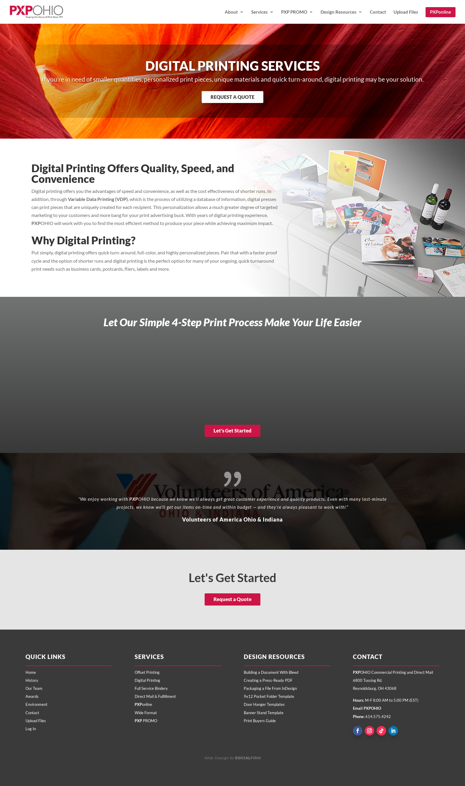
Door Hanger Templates (264, 704)
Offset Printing (147, 672)
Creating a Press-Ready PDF (268, 680)
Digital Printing (147, 680)
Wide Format (146, 712)
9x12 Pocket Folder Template (269, 696)
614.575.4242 (378, 716)
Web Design (216, 757)
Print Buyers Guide (260, 720)
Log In (31, 728)
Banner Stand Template (264, 712)
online (143, 704)
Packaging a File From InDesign (270, 688)
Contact (378, 12)
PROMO (146, 720)
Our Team (34, 688)
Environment (36, 704)
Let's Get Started (232, 430)
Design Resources (338, 12)
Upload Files (406, 12)
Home (31, 672)
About (231, 12)
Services (259, 12)
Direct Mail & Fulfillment (155, 696)
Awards (32, 696)
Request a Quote (232, 97)
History (32, 680)
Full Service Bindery (151, 688)
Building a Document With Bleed (271, 672)
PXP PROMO (294, 12)
